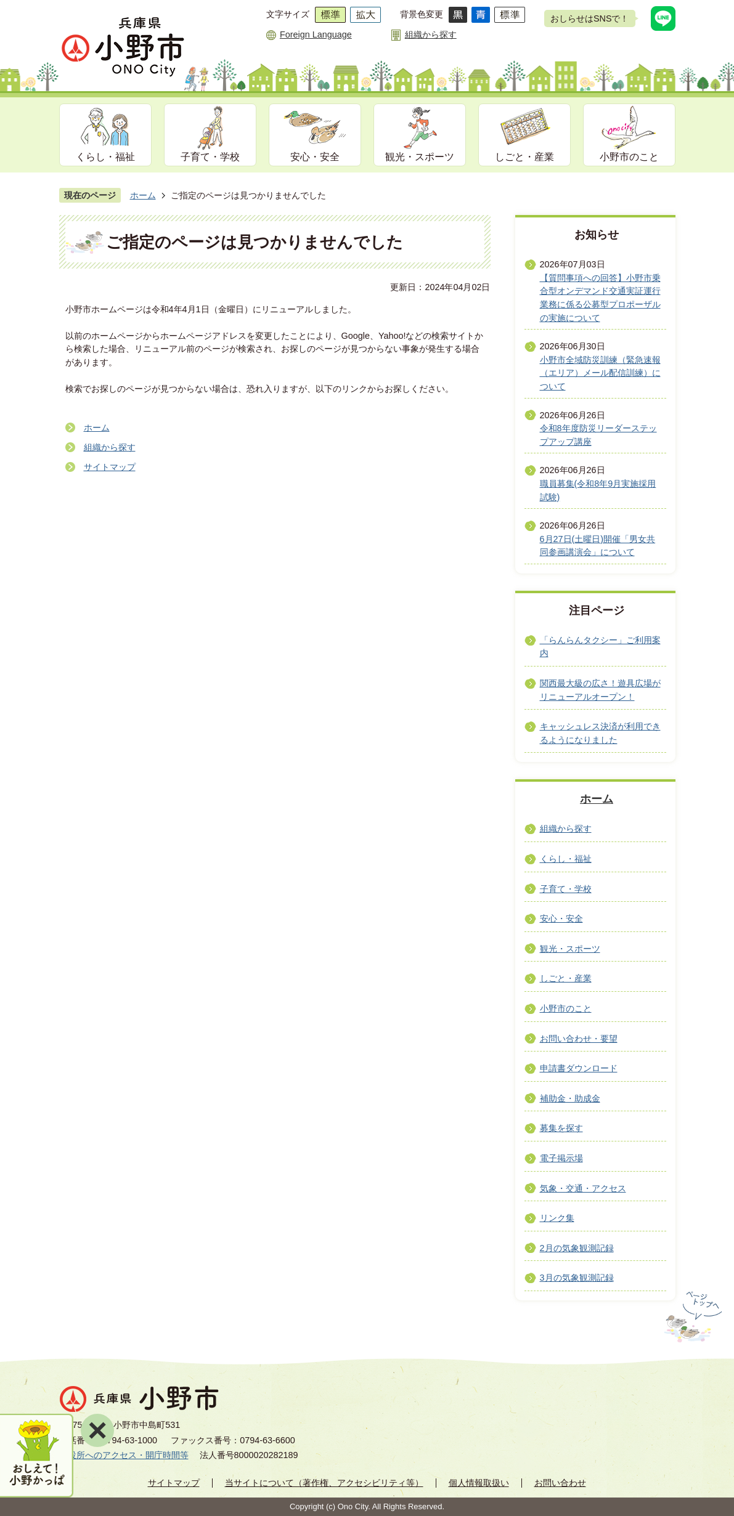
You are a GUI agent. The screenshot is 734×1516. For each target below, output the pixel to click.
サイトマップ (110, 467)
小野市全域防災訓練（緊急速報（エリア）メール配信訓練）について (600, 373)
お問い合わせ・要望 (579, 1039)
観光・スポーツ (419, 157)
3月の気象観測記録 (577, 1278)
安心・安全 (315, 157)
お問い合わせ (560, 1483)
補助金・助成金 (570, 1098)
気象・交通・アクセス (583, 1188)
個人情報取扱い (479, 1483)
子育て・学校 (210, 157)
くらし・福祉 (105, 157)
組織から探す (431, 34)
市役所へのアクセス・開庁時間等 (124, 1455)
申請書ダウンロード (579, 1068)
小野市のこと (629, 157)
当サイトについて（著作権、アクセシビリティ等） (324, 1483)
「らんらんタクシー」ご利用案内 (600, 647)
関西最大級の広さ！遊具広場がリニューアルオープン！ (600, 690)
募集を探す (561, 1128)
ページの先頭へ (692, 1317)
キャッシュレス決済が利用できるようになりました (600, 733)
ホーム (143, 195)
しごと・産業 (524, 157)
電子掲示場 (561, 1158)
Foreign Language (316, 34)
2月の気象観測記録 (577, 1248)
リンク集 (557, 1218)
